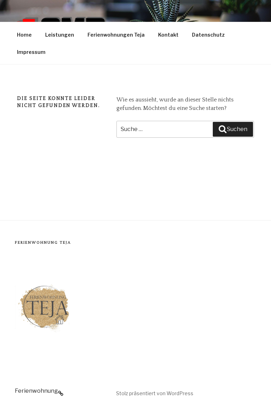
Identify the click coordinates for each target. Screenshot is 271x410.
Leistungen (59, 35)
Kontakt (168, 35)
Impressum (31, 52)
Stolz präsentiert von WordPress (154, 393)
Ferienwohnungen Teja (116, 35)
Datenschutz (208, 35)
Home (24, 35)
